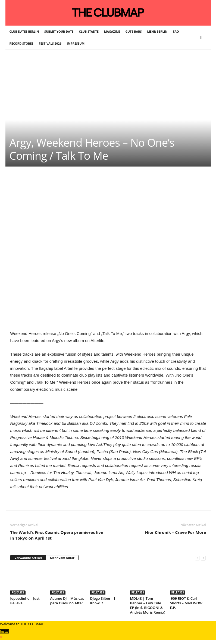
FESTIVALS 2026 (50, 43)
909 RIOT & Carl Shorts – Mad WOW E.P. (186, 603)
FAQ (176, 31)
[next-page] (203, 558)
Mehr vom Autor (62, 558)
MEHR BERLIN (157, 31)
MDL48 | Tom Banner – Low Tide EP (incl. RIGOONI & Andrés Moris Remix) (147, 605)
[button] (203, 38)
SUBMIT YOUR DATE (58, 31)
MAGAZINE (112, 31)
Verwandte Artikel (28, 558)
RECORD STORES (21, 43)
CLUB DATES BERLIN (24, 31)
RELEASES (18, 592)
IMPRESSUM (75, 43)
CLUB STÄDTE (88, 31)
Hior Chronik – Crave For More (175, 532)
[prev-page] (197, 558)
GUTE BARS (134, 31)
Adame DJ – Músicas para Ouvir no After (67, 600)
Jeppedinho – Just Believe (25, 600)
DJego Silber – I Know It (102, 600)
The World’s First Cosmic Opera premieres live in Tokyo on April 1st (56, 535)
